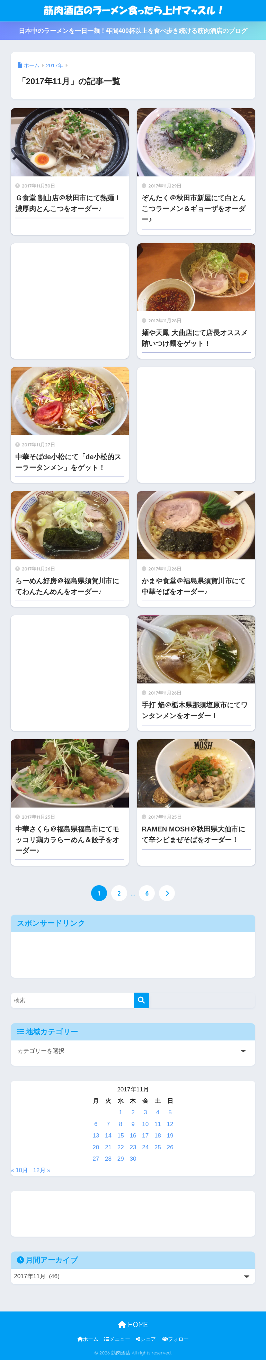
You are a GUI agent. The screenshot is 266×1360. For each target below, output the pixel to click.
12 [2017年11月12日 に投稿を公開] (170, 1124)
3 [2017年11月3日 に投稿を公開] (145, 1112)
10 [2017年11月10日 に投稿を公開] (145, 1124)
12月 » (42, 1170)
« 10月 (19, 1170)
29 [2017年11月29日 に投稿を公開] (120, 1159)
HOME (133, 1324)
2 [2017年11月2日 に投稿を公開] (133, 1112)
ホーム (87, 1339)
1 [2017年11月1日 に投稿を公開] (120, 1112)
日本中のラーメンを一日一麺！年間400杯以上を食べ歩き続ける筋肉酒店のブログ (133, 30)
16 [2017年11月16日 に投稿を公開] (133, 1135)
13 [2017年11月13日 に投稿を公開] (95, 1135)
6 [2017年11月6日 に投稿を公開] (96, 1124)
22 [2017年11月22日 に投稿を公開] (120, 1147)
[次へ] (167, 893)
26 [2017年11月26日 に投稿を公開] (170, 1147)
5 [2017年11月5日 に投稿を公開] (170, 1112)
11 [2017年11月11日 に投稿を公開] (157, 1124)
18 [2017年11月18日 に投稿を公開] (157, 1135)
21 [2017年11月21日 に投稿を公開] (108, 1147)
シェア (146, 1339)
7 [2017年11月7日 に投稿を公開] (108, 1124)
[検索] (141, 1000)
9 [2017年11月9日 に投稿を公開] (133, 1124)
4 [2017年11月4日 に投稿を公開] (158, 1112)
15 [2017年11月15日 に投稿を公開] (120, 1135)
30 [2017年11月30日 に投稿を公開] (133, 1159)
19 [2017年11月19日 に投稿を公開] (170, 1135)
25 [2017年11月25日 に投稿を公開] (157, 1147)
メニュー (117, 1339)
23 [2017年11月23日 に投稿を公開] (133, 1147)
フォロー (175, 1339)
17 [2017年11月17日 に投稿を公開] (145, 1135)
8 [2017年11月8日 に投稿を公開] (120, 1124)
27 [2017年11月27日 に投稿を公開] (95, 1159)
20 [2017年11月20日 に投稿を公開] (95, 1147)
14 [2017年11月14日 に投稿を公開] (108, 1135)
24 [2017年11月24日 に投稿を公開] (145, 1147)
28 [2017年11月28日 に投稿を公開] (108, 1159)
